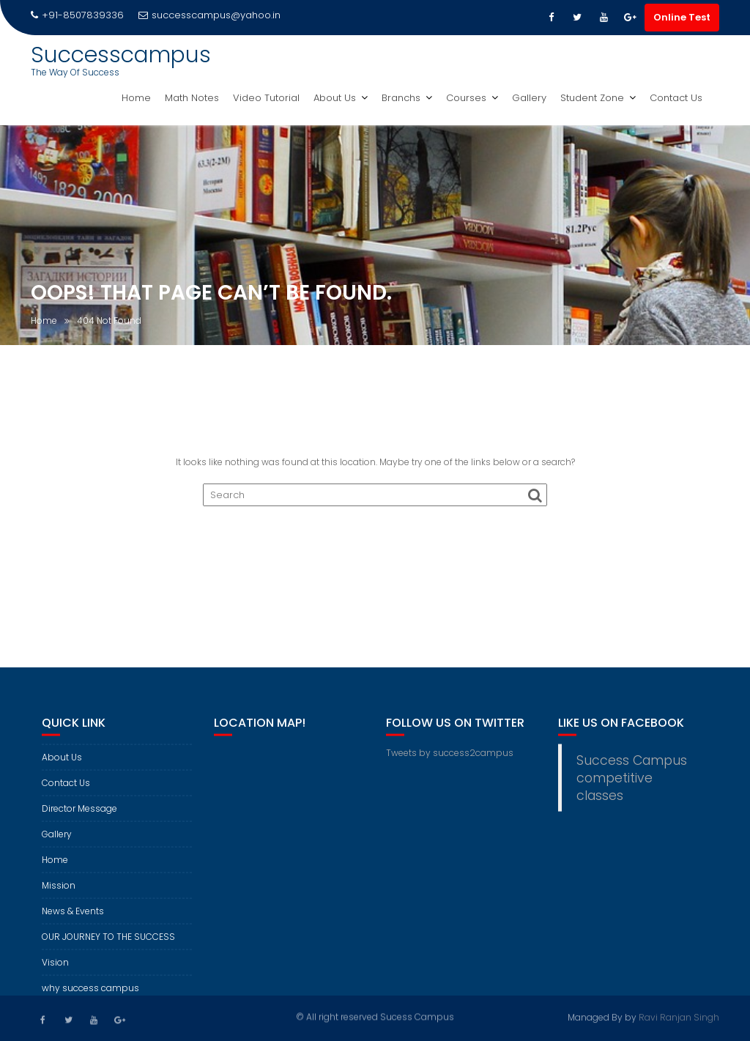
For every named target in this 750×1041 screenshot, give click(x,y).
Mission (58, 892)
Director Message (79, 815)
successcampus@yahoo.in (209, 15)
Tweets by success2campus (449, 759)
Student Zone (592, 98)
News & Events (73, 917)
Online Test (681, 17)
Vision (55, 969)
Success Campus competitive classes (631, 784)
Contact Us (676, 98)
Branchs (401, 98)
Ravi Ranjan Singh (679, 1016)
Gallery (529, 98)
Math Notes (192, 98)
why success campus (90, 994)
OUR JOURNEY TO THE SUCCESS (108, 943)
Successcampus (121, 55)
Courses (466, 98)
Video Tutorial (266, 98)
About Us (334, 98)
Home (136, 98)
